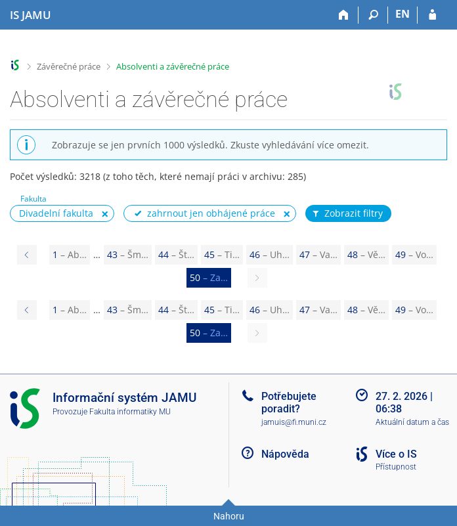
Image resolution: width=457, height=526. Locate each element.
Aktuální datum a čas (412, 422)
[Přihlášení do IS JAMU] (432, 15)
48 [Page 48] (366, 254)
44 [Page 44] (176, 254)
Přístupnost (396, 466)
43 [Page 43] (127, 254)
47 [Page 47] (318, 254)
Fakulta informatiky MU (130, 411)
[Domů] (344, 15)
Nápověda (285, 454)
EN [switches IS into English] (402, 14)
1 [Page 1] (70, 254)
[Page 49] (27, 255)
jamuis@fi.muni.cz (293, 422)
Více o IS (396, 454)
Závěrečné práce (68, 66)
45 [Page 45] (222, 254)
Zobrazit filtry (347, 213)
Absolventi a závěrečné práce (172, 66)
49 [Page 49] (414, 254)
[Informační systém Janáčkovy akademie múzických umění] (30, 15)
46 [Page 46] (270, 254)
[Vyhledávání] (373, 15)
